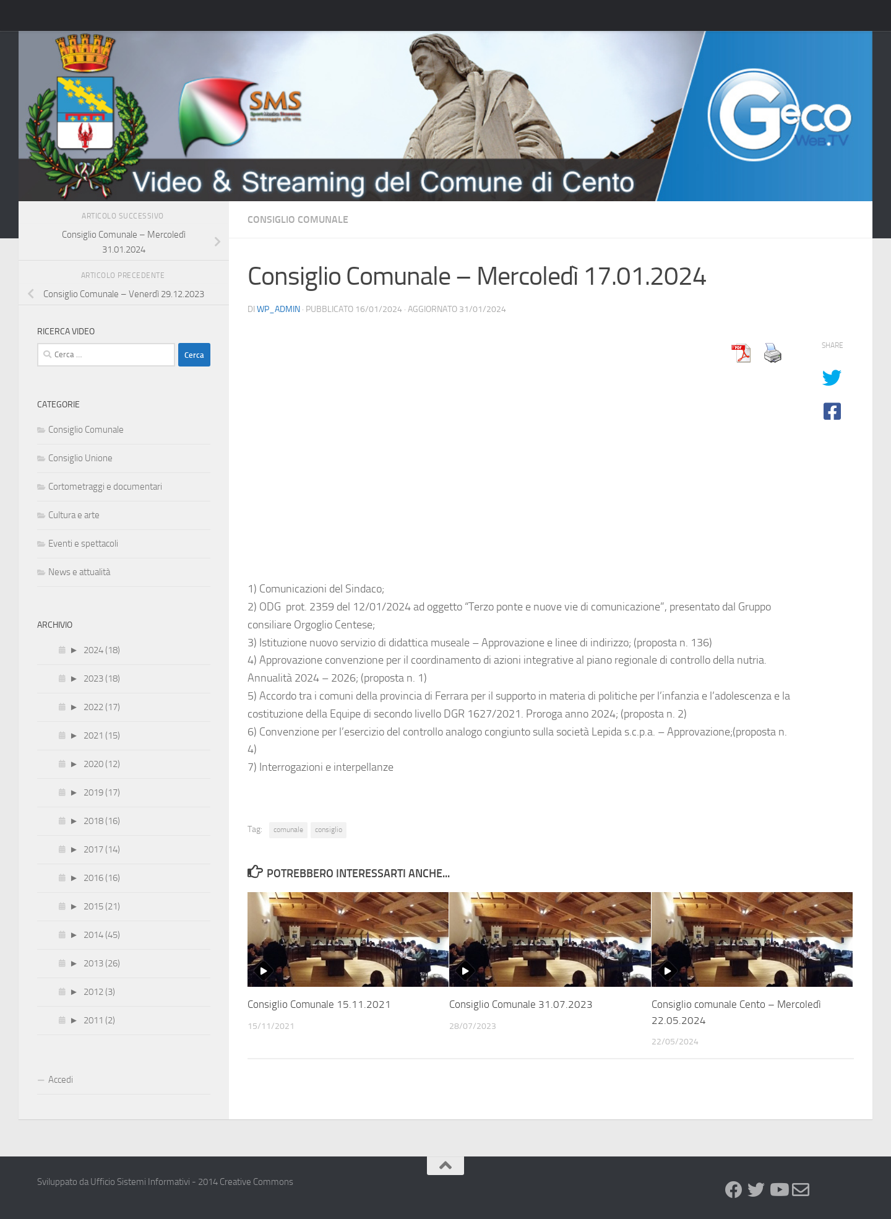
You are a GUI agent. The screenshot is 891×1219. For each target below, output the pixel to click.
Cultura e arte (74, 515)
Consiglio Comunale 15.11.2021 (319, 1004)
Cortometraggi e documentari (105, 486)
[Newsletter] (800, 1190)
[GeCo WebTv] (823, 1191)
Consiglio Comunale (298, 219)
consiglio (328, 829)
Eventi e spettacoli (83, 543)
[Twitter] (756, 1190)
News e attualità (79, 572)
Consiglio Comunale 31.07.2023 (521, 1004)
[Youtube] (778, 1190)
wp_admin (278, 309)
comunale (288, 829)
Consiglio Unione (80, 458)
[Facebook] (733, 1190)
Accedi (60, 1079)
